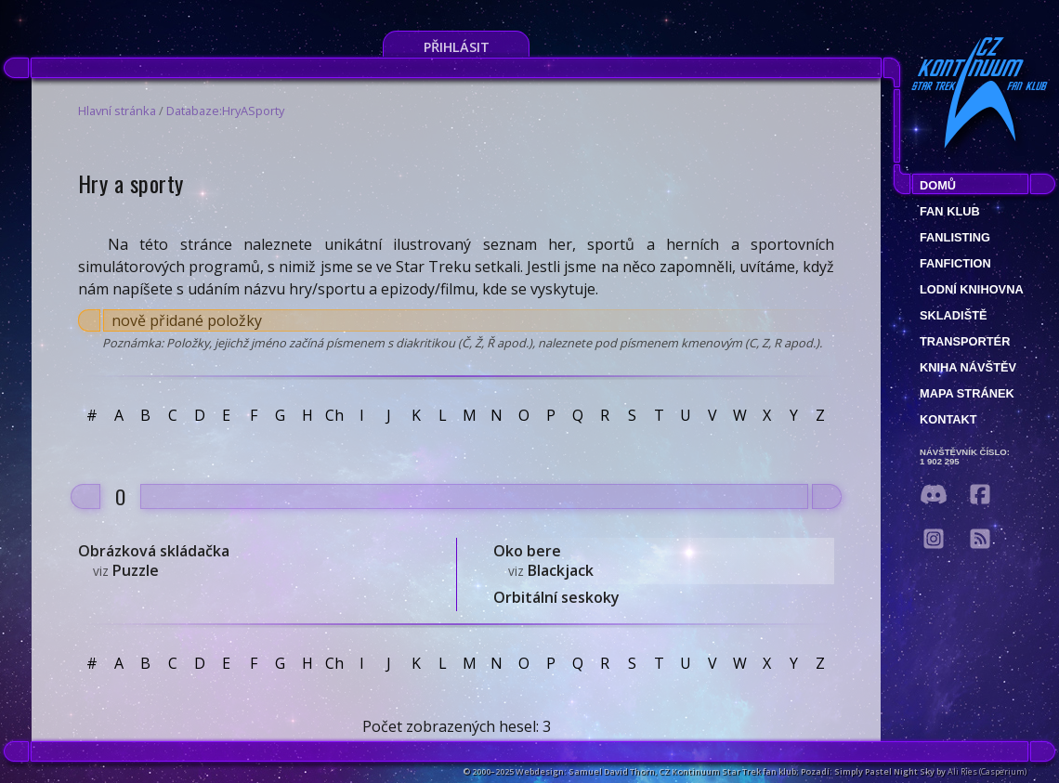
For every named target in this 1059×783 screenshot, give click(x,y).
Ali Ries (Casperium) (987, 771)
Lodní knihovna (972, 289)
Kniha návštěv (968, 367)
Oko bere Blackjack (543, 561)
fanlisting (955, 237)
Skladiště (953, 315)
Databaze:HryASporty (225, 110)
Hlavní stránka (117, 110)
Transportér (965, 341)
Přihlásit (457, 47)
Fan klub (950, 211)
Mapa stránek (967, 393)
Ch (334, 415)
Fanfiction (955, 263)
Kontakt (948, 419)
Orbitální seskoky (556, 597)
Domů (938, 185)
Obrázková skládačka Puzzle (153, 561)
